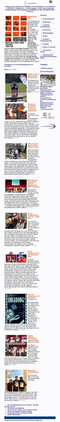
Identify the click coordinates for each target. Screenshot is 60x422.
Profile (45, 36)
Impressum (39, 420)
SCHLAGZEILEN (17, 6)
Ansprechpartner (48, 19)
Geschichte (47, 30)
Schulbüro (30, 11)
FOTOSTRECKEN (38, 6)
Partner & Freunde (49, 47)
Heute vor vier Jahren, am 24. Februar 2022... (22, 410)
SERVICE (10, 8)
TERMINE (27, 6)
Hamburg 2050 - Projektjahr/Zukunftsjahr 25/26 (48, 56)
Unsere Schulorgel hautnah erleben (19, 411)
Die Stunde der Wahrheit (15, 408)
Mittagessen (20, 8)
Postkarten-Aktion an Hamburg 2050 (19, 413)
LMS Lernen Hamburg (45, 8)
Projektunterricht (46, 41)
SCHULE (8, 6)
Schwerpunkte (45, 27)
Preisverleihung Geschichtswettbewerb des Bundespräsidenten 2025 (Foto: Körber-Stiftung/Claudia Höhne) (48, 102)
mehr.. (7, 69)
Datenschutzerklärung (28, 420)
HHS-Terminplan (47, 68)
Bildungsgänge (48, 33)
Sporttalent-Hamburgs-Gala (45, 89)
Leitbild (45, 25)
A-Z (46, 6)
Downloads (47, 22)
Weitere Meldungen (14, 414)
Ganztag (46, 44)
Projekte (46, 39)
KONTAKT (52, 6)
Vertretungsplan (31, 8)
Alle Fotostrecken (47, 109)
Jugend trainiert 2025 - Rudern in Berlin (48, 92)
